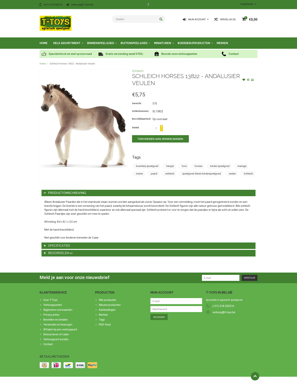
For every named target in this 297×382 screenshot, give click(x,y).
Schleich (138, 67)
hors (184, 162)
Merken (222, 39)
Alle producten (107, 296)
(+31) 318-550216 (223, 302)
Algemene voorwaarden (57, 306)
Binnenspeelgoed (100, 39)
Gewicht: (136, 99)
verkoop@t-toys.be (224, 308)
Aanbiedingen (107, 306)
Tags (102, 315)
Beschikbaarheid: (141, 115)
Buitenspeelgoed (134, 39)
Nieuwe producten (110, 301)
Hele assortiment (67, 39)
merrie (139, 169)
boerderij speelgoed (147, 162)
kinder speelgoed (220, 162)
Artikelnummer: (140, 107)
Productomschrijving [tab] (65, 189)
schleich (169, 169)
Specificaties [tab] (57, 242)
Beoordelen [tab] (58, 249)
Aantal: (135, 123)
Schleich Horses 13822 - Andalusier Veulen (72, 60)
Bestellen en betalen (55, 315)
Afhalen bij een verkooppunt (60, 325)
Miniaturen (162, 39)
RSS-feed (105, 320)
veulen (232, 169)
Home (44, 39)
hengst (170, 162)
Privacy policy (51, 310)
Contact (48, 340)
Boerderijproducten (194, 39)
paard (154, 169)
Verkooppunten (52, 301)
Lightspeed (114, 377)
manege (242, 162)
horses (198, 162)
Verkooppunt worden (56, 335)
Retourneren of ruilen (56, 330)
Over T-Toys (50, 296)
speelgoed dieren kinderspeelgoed (201, 169)
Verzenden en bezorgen (57, 320)
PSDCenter (89, 377)
